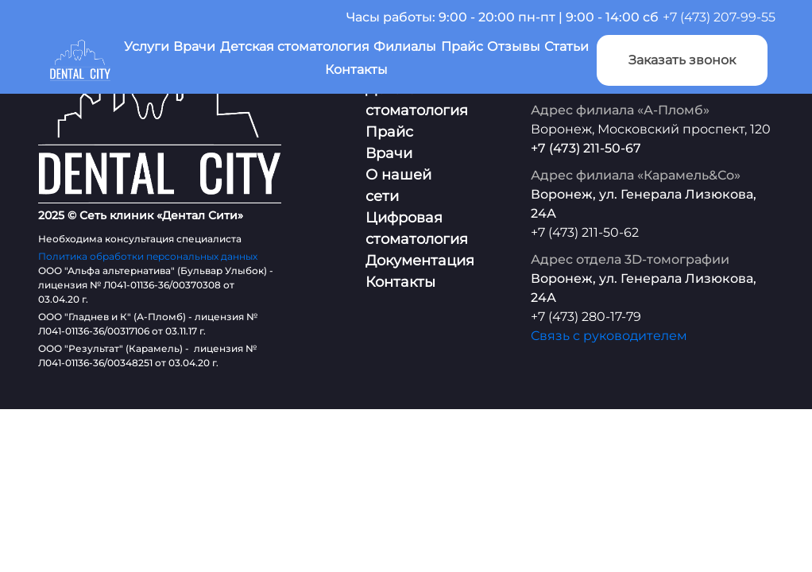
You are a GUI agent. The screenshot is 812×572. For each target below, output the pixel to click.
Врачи (194, 46)
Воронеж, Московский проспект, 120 (651, 129)
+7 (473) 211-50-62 (585, 232)
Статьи (566, 46)
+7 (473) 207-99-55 (719, 17)
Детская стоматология (294, 46)
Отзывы (513, 46)
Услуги (146, 46)
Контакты (356, 69)
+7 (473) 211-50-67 (586, 148)
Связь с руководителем (609, 335)
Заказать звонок (682, 60)
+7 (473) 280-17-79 (586, 316)
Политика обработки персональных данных (147, 256)
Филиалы (404, 46)
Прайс (462, 46)
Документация (419, 260)
